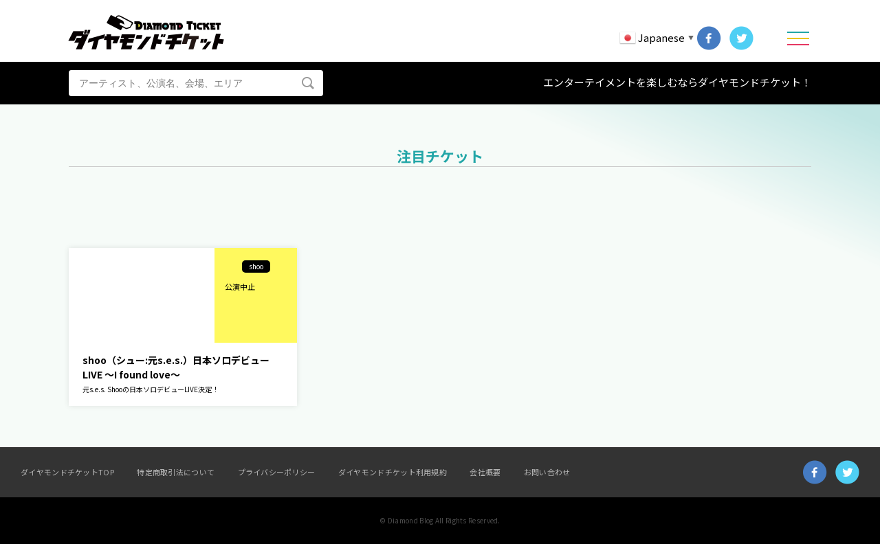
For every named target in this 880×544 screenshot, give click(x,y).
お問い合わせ (547, 471)
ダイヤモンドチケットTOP (67, 471)
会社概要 (485, 471)
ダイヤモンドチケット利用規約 (392, 471)
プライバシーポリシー (277, 471)
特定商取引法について (175, 471)
